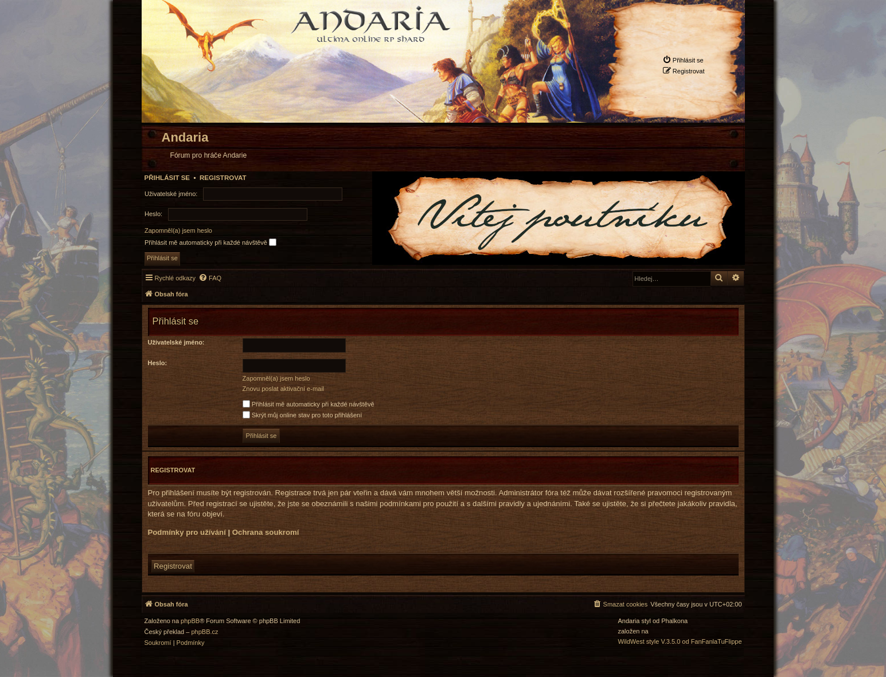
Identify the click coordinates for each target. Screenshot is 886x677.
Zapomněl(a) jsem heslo (178, 230)
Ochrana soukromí (265, 532)
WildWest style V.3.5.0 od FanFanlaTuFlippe (679, 641)
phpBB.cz (204, 632)
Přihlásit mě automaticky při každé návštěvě (210, 242)
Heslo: (157, 362)
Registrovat (223, 177)
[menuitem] (683, 60)
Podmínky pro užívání (187, 532)
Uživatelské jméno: (176, 342)
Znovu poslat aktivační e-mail (283, 388)
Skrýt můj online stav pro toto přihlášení (302, 415)
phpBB (190, 621)
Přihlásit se (167, 177)
